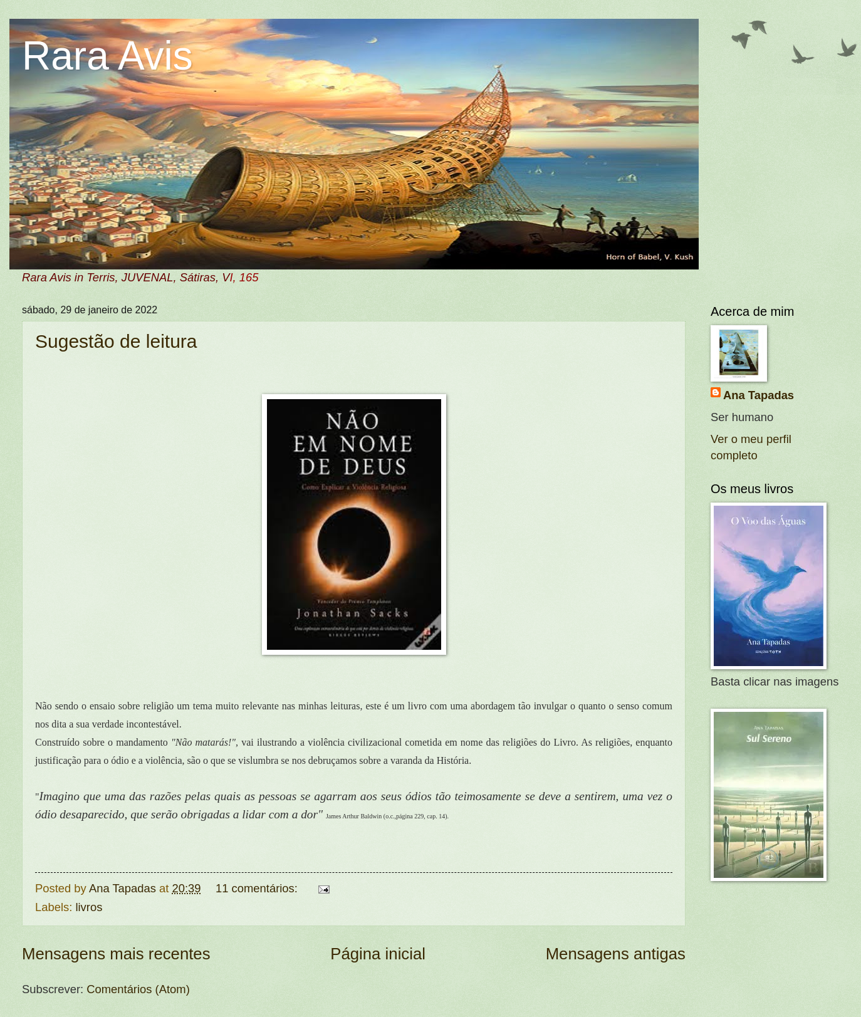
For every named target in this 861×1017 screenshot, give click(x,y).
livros (88, 907)
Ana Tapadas (758, 395)
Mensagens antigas (616, 953)
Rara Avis (107, 55)
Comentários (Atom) (138, 989)
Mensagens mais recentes (116, 953)
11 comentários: (258, 888)
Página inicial (377, 953)
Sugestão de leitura (116, 341)
